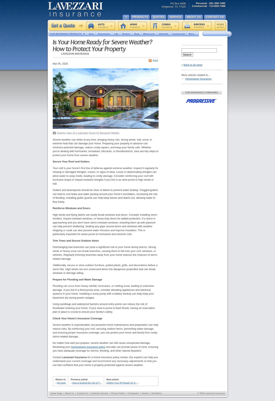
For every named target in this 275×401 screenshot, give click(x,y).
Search (187, 54)
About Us (69, 393)
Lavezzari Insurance (75, 9)
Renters (126, 34)
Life (116, 34)
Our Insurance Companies (201, 92)
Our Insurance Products (68, 34)
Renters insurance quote (197, 26)
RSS (155, 60)
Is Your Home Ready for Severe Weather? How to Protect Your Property (102, 45)
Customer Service (99, 393)
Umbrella (163, 34)
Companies (133, 393)
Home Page (56, 393)
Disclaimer (157, 393)
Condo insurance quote (164, 26)
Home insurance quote (132, 26)
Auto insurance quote (100, 26)
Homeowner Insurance (198, 78)
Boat (136, 34)
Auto (91, 34)
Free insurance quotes (220, 26)
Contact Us (82, 393)
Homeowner (104, 34)
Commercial (178, 34)
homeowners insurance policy (88, 346)
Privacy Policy (118, 393)
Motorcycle (149, 34)
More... (193, 34)
